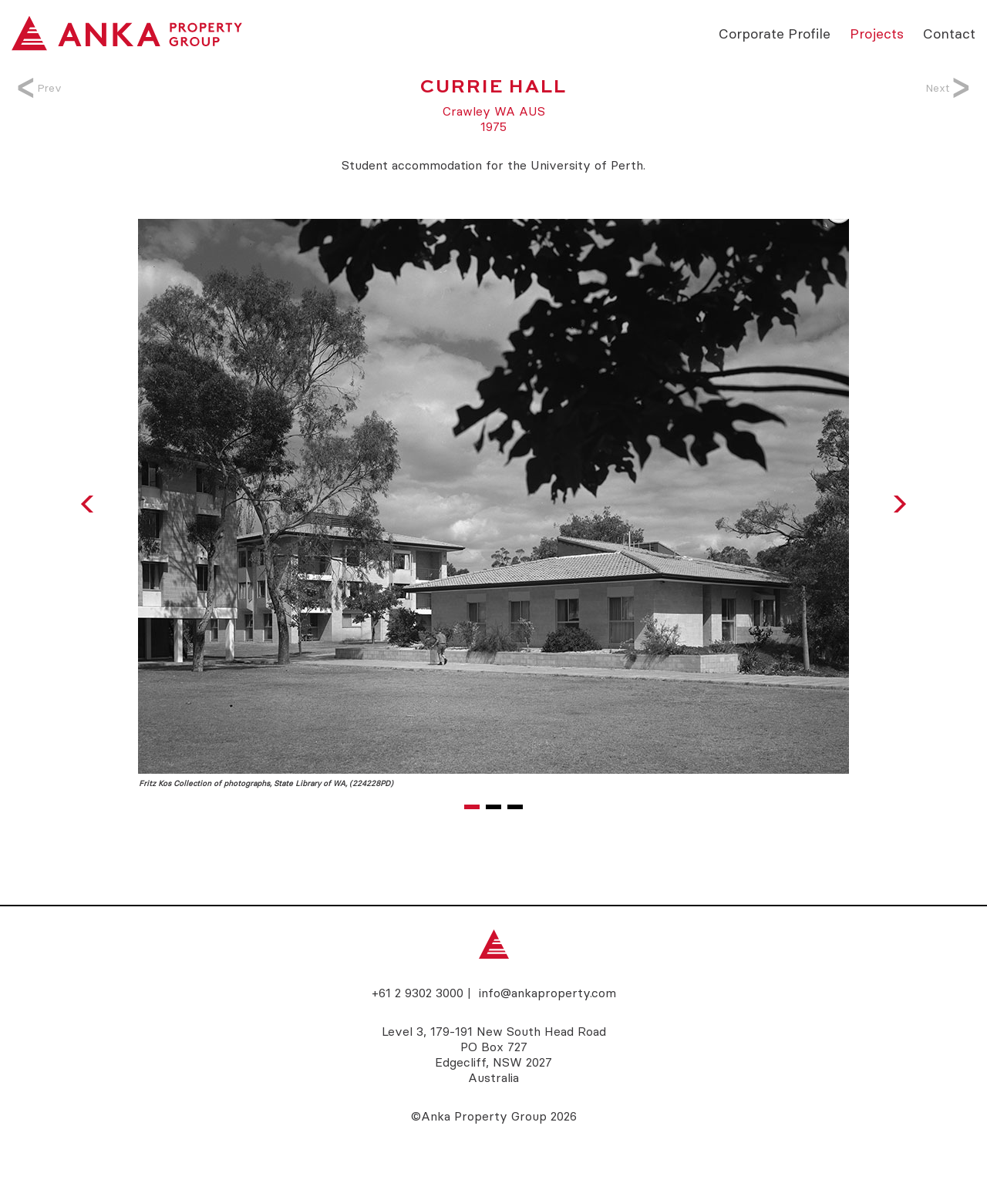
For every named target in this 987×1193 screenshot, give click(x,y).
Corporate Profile (774, 33)
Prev (42, 88)
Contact (949, 33)
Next (944, 88)
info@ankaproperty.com (547, 992)
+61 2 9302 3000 (417, 992)
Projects (877, 33)
